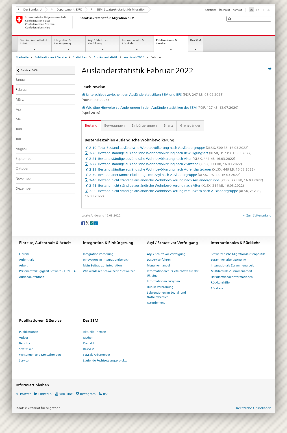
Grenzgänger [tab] (190, 125)
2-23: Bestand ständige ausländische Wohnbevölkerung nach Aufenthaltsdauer (172, 169)
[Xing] (92, 223)
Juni (19, 129)
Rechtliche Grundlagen (253, 408)
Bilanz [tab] (168, 125)
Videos (23, 337)
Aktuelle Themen (94, 331)
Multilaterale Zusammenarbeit (231, 271)
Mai (19, 119)
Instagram (88, 394)
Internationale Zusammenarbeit (232, 265)
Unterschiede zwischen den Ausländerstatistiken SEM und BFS (155, 94)
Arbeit (23, 265)
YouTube (66, 394)
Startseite (210, 9)
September (24, 158)
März (20, 99)
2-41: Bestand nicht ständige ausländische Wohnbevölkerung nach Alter (166, 185)
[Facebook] (83, 223)
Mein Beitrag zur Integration (102, 265)
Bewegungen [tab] (114, 125)
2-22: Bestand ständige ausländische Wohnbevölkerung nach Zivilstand (165, 164)
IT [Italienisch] (263, 9)
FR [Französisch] (257, 9)
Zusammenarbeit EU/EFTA (228, 259)
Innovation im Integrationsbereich (106, 259)
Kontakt (237, 9)
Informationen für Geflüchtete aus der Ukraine (172, 273)
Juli (18, 139)
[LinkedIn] (96, 223)
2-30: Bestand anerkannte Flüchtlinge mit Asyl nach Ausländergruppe (164, 175)
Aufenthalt (26, 259)
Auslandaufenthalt (31, 277)
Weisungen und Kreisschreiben (40, 354)
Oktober (22, 168)
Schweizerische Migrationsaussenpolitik (238, 254)
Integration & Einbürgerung (62, 41)
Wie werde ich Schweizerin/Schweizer (109, 271)
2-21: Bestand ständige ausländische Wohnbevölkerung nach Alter (162, 158)
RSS (106, 394)
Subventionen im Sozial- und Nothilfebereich (166, 295)
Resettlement (156, 302)
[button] (230, 19)
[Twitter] (88, 223)
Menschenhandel (158, 265)
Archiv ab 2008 (134, 57)
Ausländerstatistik (105, 57)
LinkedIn (45, 394)
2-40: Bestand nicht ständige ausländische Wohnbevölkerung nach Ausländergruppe (176, 180)
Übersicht (224, 9)
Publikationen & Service (166, 43)
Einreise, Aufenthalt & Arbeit (33, 41)
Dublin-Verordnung (160, 287)
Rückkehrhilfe (220, 282)
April (19, 109)
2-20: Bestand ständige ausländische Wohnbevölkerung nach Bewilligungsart (170, 153)
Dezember (24, 188)
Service (23, 360)
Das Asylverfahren (159, 259)
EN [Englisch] (269, 9)
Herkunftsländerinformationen (232, 277)
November (24, 178)
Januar (21, 79)
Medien (88, 337)
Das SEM (195, 40)
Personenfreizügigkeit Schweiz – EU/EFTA (47, 271)
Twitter (25, 394)
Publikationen (28, 331)
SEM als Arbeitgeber (96, 354)
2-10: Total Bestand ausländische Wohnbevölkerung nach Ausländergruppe (168, 147)
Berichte (24, 343)
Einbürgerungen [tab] (144, 125)
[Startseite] (80, 22)
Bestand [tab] (91, 125)
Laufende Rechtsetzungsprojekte (105, 360)
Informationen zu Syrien (163, 281)
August (21, 149)
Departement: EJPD (67, 9)
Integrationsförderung (98, 254)
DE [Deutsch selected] (251, 9)
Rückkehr (217, 288)
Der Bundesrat (30, 9)
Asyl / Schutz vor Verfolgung (98, 41)
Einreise (24, 254)
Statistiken (80, 57)
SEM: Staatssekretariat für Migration (118, 9)
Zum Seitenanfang (258, 215)
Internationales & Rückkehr (133, 41)
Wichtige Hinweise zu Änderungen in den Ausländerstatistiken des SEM (162, 107)
